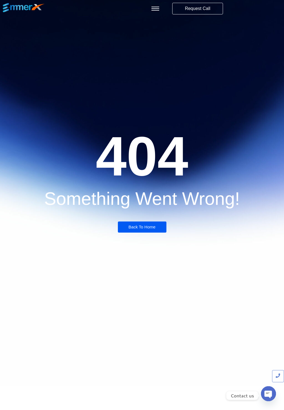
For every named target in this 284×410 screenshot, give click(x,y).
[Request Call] (197, 8)
